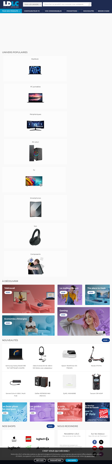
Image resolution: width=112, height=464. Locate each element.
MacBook (5, 383)
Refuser (40, 460)
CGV (10, 307)
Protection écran (18, 413)
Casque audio (27, 392)
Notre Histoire (15, 304)
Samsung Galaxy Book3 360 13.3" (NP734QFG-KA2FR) (16, 203)
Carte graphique (26, 381)
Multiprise (74, 413)
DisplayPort (84, 409)
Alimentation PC (10, 385)
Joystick (46, 423)
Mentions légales (15, 317)
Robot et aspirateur (82, 381)
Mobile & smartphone (9, 406)
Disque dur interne (41, 383)
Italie (68, 344)
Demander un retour (69, 312)
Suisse (53, 344)
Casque (19, 392)
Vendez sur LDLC (42, 304)
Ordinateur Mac (33, 385)
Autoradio (14, 409)
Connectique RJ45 (64, 413)
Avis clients (17, 307)
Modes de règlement (69, 309)
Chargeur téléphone (25, 409)
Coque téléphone (39, 409)
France (26, 344)
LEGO (30, 425)
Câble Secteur (62, 411)
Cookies (15, 312)
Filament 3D (83, 399)
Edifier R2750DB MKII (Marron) (42, 231)
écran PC (32, 443)
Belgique (34, 344)
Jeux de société (38, 425)
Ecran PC (36, 381)
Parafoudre (102, 409)
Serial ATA (71, 411)
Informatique (62, 420)
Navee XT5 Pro (96, 202)
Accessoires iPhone (32, 411)
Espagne (61, 344)
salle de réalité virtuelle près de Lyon (89, 443)
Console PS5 (13, 420)
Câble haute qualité (82, 411)
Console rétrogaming (9, 425)
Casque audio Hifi (38, 392)
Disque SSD (30, 383)
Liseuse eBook (15, 397)
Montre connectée (64, 381)
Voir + (105, 177)
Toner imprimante (64, 395)
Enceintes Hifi (14, 395)
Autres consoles (24, 420)
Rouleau (92, 411)
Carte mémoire (33, 406)
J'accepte (72, 460)
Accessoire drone (78, 383)
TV (2, 392)
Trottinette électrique (65, 383)
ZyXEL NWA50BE (69, 230)
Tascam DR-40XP (96, 230)
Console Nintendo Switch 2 (10, 423)
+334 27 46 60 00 (93, 306)
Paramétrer (55, 460)
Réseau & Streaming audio (37, 397)
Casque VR (38, 423)
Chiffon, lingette (75, 397)
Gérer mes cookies (15, 314)
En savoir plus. (90, 456)
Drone (73, 381)
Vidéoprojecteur (10, 392)
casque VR (41, 443)
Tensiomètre (87, 388)
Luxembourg (44, 344)
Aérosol (90, 399)
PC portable (6, 381)
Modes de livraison (69, 307)
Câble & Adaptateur (32, 413)
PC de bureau (15, 381)
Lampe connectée (64, 388)
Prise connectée (76, 388)
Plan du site (56, 373)
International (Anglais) (80, 344)
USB (59, 409)
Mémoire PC (44, 381)
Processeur (13, 383)
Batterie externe (7, 413)
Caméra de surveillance (97, 381)
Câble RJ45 (75, 409)
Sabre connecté (97, 388)
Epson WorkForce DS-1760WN (69, 203)
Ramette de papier (72, 402)
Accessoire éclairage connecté (97, 385)
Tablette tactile (22, 385)
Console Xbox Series (27, 423)
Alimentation (93, 409)
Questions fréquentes (70, 304)
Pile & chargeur (100, 397)
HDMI (64, 409)
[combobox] (32, 4)
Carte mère (21, 383)
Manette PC (46, 420)
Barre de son (39, 395)
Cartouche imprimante (78, 395)
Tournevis (99, 411)
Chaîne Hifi (24, 397)
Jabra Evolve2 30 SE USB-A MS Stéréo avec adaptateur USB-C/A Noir (42, 203)
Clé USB (101, 395)
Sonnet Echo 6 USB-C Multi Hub (15, 231)
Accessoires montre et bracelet (76, 385)
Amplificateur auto (46, 411)
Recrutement (42, 307)
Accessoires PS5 (36, 420)
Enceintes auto (22, 406)
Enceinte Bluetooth (27, 395)
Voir (8, 129)
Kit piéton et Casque (18, 411)
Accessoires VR (22, 425)
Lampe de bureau (88, 397)
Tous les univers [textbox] (31, 4)
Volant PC (5, 420)
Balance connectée (91, 383)
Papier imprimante (71, 399)
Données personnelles (14, 309)
